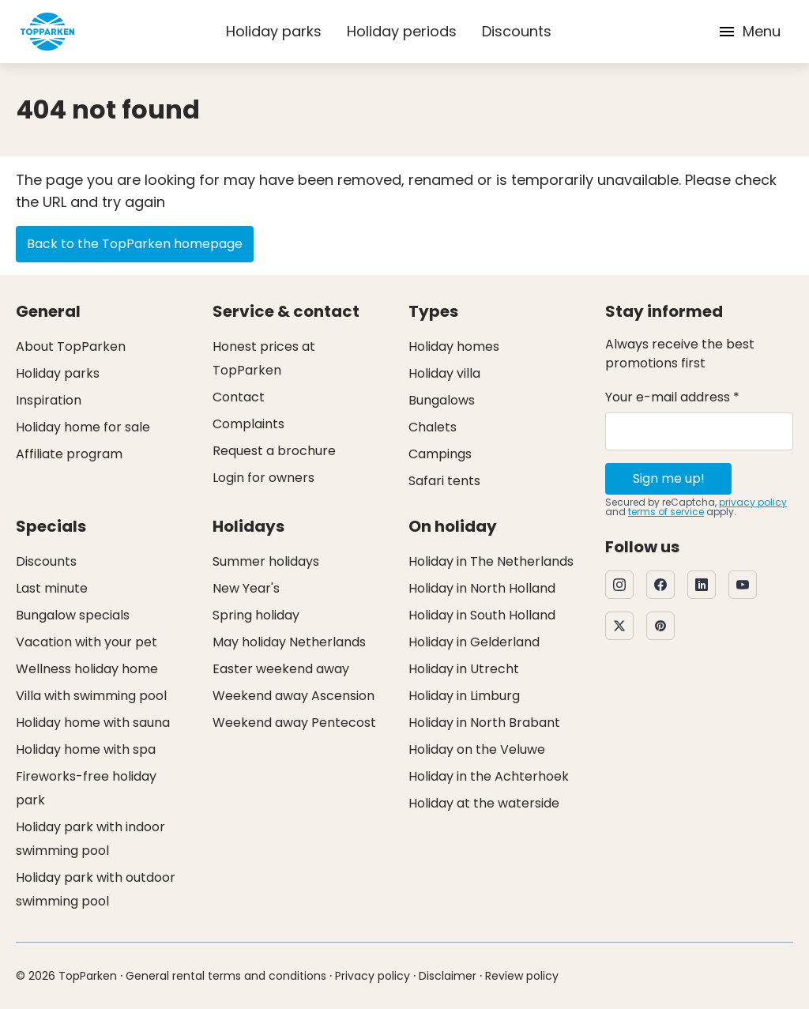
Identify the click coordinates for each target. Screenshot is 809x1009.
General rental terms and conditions (226, 976)
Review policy (522, 976)
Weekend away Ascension (293, 696)
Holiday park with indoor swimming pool (90, 839)
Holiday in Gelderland (474, 642)
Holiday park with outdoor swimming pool (95, 889)
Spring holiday (256, 615)
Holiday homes (453, 346)
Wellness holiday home (87, 669)
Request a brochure (274, 451)
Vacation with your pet (86, 642)
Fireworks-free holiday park (86, 788)
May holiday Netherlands (289, 642)
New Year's (246, 588)
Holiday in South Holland (481, 615)
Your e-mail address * (672, 397)
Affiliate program (69, 454)
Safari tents (444, 481)
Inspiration (48, 400)
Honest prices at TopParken (264, 358)
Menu (749, 31)
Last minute (52, 588)
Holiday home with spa (86, 749)
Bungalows (441, 400)
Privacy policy (372, 976)
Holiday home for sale (83, 427)
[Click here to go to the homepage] (47, 32)
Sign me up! (669, 478)
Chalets (432, 427)
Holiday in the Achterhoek (488, 776)
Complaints (248, 424)
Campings (440, 454)
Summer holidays (266, 561)
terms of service (666, 511)
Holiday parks (274, 31)
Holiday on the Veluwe (476, 749)
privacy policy (753, 502)
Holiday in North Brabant (484, 722)
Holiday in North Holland (481, 588)
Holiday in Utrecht (463, 669)
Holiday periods (402, 31)
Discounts (516, 31)
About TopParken (71, 346)
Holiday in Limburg (464, 696)
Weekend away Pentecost (294, 722)
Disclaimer (447, 976)
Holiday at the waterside (483, 803)
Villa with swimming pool (91, 696)
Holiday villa (444, 373)
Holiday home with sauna (93, 722)
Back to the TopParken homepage (135, 244)
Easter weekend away (281, 669)
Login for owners (263, 478)
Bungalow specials (73, 615)
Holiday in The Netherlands (491, 561)
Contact (239, 397)
